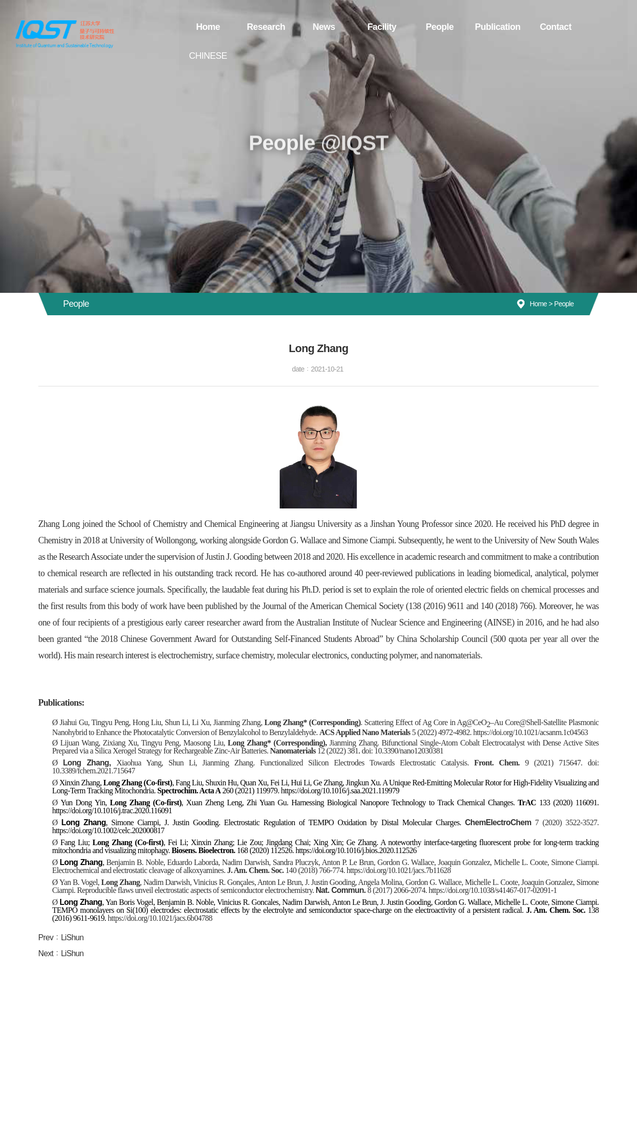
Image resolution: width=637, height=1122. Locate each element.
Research (264, 26)
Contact (543, 26)
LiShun (72, 937)
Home (209, 26)
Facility (376, 26)
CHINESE (599, 26)
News (320, 26)
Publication (488, 26)
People (432, 26)
